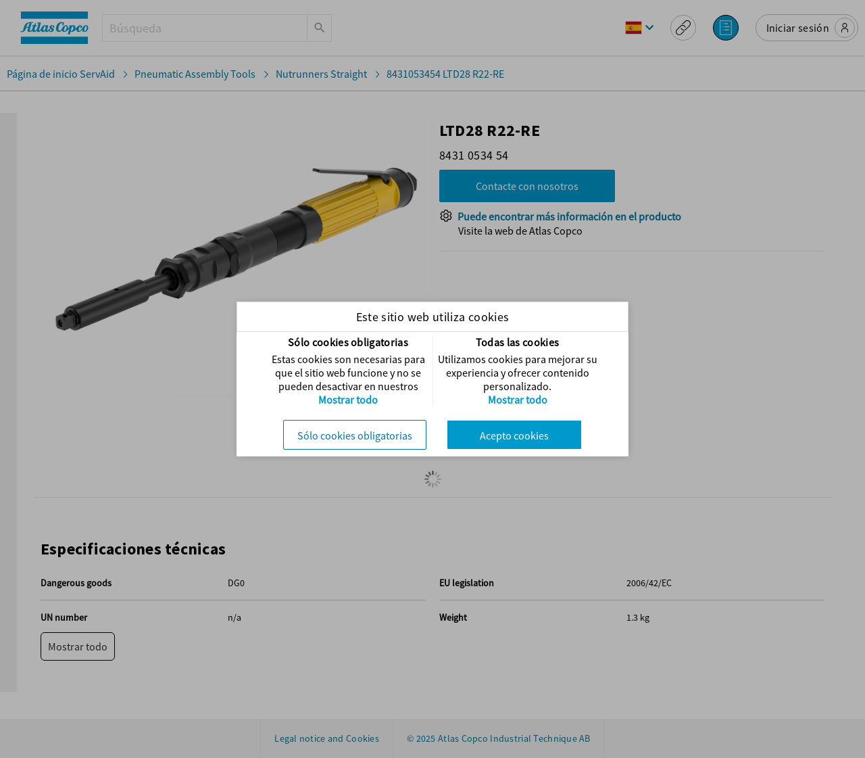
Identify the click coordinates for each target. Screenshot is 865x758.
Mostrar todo (348, 399)
